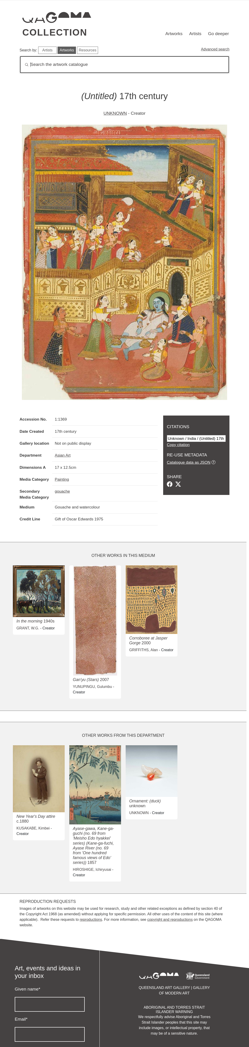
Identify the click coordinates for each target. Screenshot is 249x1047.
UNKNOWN (115, 113)
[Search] (124, 64)
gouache (62, 491)
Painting (62, 479)
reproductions (91, 919)
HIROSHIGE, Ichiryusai (92, 869)
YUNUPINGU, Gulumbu (92, 687)
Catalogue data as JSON (188, 462)
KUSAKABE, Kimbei (33, 828)
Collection (54, 32)
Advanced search (215, 49)
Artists (195, 33)
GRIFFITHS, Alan (143, 650)
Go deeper (218, 33)
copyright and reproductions (170, 919)
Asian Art (63, 455)
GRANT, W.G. (28, 628)
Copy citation (178, 444)
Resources (87, 50)
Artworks (174, 33)
